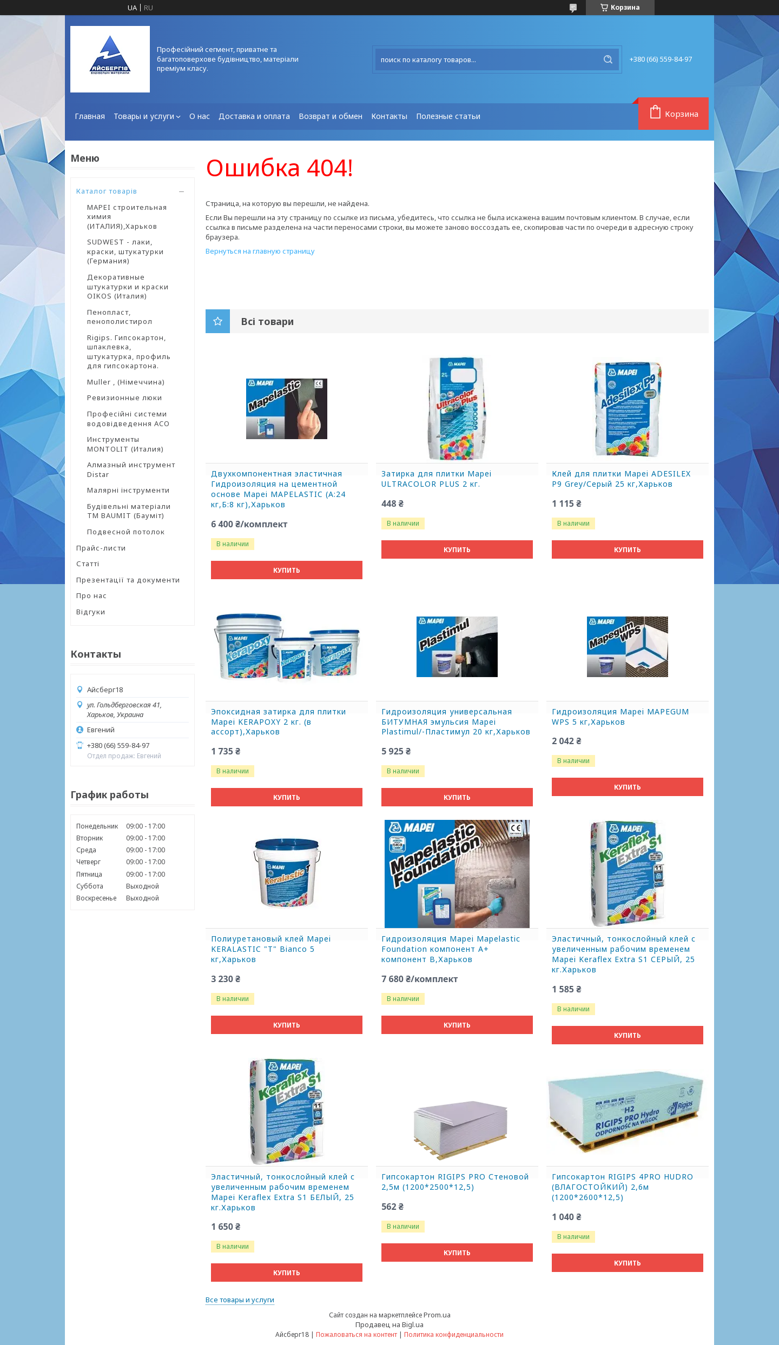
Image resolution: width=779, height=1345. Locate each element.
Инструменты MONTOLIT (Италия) (125, 444)
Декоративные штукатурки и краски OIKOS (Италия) (128, 286)
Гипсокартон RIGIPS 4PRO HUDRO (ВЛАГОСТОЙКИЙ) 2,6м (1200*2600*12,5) (623, 1187)
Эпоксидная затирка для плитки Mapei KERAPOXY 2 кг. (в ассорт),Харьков (278, 722)
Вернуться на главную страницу (260, 251)
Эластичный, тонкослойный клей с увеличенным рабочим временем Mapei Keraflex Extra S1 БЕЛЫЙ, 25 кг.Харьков (283, 1192)
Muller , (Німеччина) (126, 382)
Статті (88, 563)
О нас (199, 116)
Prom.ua (437, 1315)
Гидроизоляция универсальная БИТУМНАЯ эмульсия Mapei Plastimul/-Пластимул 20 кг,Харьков (456, 722)
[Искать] (608, 59)
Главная (90, 116)
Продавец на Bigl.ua (389, 1324)
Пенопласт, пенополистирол (120, 317)
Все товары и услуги (240, 1299)
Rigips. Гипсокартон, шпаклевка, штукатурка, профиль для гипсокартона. (129, 352)
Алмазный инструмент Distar (131, 469)
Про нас (91, 595)
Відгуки (90, 612)
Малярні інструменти (128, 490)
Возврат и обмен (330, 116)
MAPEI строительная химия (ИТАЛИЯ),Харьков (127, 216)
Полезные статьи (448, 116)
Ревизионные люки (124, 397)
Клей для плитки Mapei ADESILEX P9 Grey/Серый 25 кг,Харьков (621, 479)
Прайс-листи (101, 548)
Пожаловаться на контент (356, 1334)
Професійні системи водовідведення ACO (128, 418)
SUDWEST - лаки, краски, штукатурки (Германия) (125, 251)
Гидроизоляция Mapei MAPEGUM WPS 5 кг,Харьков (620, 717)
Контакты (389, 116)
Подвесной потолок (126, 531)
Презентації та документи (128, 580)
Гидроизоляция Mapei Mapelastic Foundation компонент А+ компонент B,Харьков (450, 949)
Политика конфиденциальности (454, 1334)
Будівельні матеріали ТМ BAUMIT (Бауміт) (129, 511)
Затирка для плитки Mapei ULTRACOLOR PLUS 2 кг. (436, 479)
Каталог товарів (106, 191)
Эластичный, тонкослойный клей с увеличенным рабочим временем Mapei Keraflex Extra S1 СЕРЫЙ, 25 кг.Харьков (624, 954)
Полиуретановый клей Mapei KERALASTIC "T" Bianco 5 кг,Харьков (271, 949)
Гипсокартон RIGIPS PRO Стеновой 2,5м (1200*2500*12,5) (455, 1182)
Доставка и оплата (254, 116)
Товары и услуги (144, 116)
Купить (286, 570)
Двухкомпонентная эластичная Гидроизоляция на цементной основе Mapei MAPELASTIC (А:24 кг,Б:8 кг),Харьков (278, 489)
